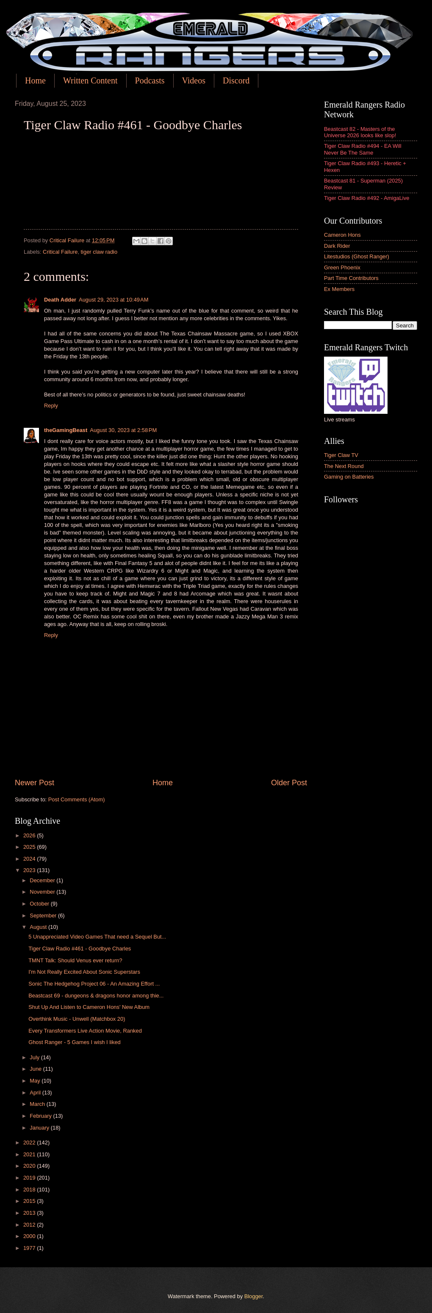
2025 (30, 847)
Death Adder (60, 299)
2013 (30, 1213)
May (36, 1081)
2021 (30, 1154)
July (35, 1057)
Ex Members (339, 289)
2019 (30, 1177)
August (39, 927)
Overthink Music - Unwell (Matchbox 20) (76, 1019)
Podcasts (150, 80)
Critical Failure (60, 252)
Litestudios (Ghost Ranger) (356, 256)
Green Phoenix (342, 267)
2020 (30, 1166)
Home (35, 80)
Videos (193, 80)
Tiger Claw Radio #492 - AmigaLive (366, 198)
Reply (51, 405)
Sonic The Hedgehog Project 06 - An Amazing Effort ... (94, 984)
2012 (30, 1225)
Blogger (253, 1296)
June (36, 1069)
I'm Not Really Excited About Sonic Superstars (84, 972)
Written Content (90, 80)
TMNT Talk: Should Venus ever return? (75, 960)
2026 (30, 835)
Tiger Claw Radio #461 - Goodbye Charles (79, 948)
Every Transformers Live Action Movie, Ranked (85, 1031)
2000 (30, 1236)
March (38, 1104)
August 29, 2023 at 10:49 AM (113, 299)
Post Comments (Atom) (76, 799)
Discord (236, 80)
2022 (30, 1142)
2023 (30, 870)
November (43, 892)
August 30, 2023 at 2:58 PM (123, 430)
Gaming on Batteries (349, 477)
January (40, 1128)
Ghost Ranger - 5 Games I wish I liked (74, 1042)
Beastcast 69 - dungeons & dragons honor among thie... (95, 995)
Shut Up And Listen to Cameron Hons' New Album (89, 1007)
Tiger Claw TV (341, 455)
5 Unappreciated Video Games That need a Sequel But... (97, 937)
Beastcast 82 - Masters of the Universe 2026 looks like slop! (360, 132)
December (43, 880)
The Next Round (344, 466)
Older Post (289, 782)
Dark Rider (337, 246)
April (36, 1092)
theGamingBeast (65, 430)
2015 (30, 1201)
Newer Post (34, 782)
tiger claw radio (99, 252)
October (40, 903)
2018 (30, 1189)
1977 (30, 1248)
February (41, 1116)
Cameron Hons (342, 235)
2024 (30, 859)
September (44, 915)
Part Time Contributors (351, 278)
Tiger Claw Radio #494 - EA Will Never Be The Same (363, 149)
